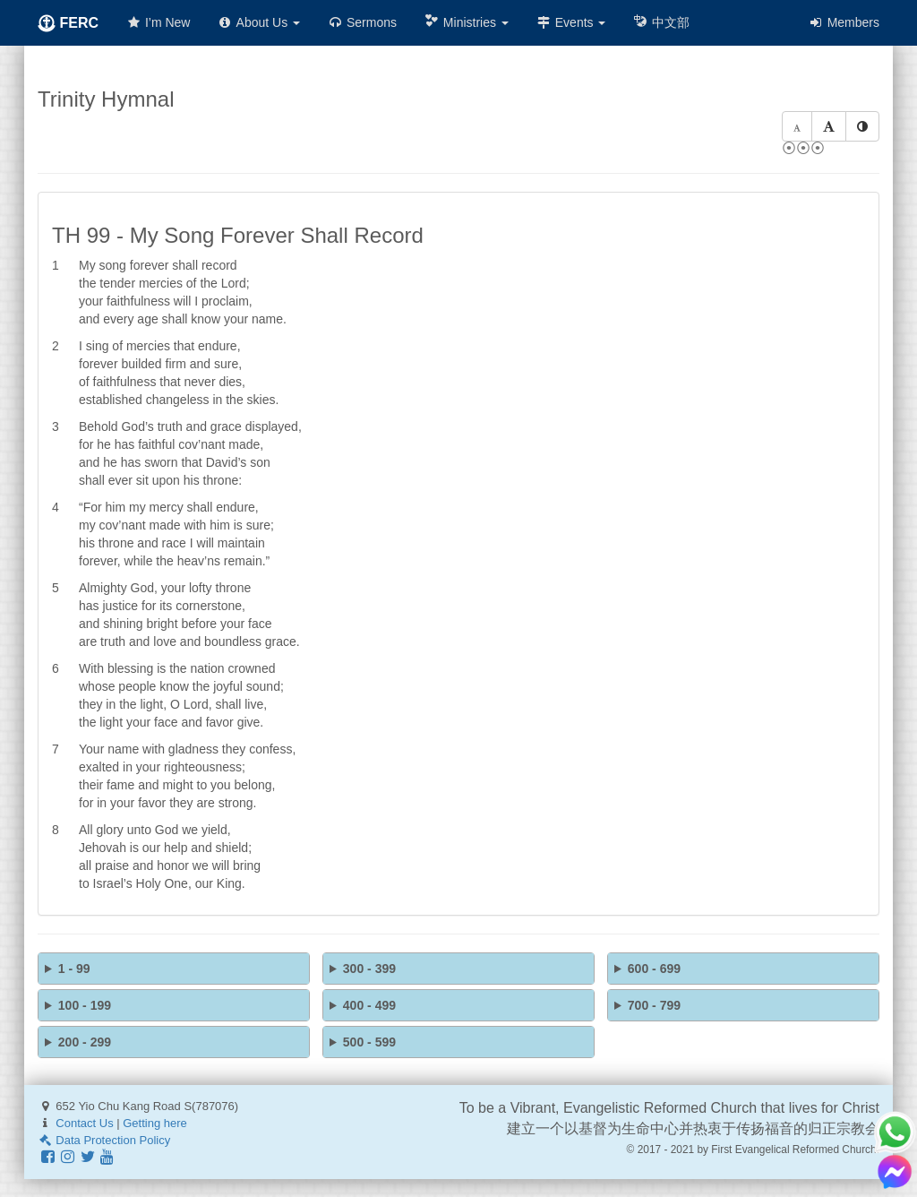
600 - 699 (654, 968)
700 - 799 (654, 1005)
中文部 (661, 22)
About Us (258, 22)
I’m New (157, 22)
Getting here (155, 1123)
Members (843, 22)
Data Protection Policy (104, 1140)
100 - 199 (84, 1005)
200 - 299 (84, 1042)
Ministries (466, 22)
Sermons (362, 22)
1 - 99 (74, 968)
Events (571, 22)
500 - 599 (369, 1042)
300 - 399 (369, 968)
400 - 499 (369, 1005)
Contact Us (84, 1123)
